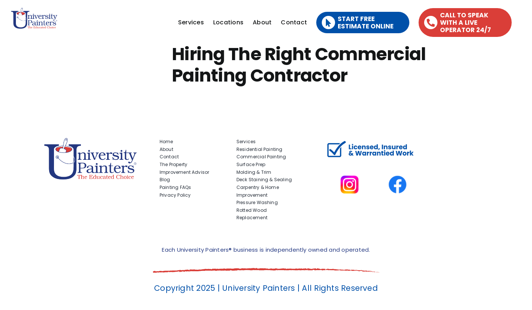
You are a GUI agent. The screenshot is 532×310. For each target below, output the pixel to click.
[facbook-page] (397, 165)
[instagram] (349, 165)
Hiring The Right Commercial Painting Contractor (299, 65)
